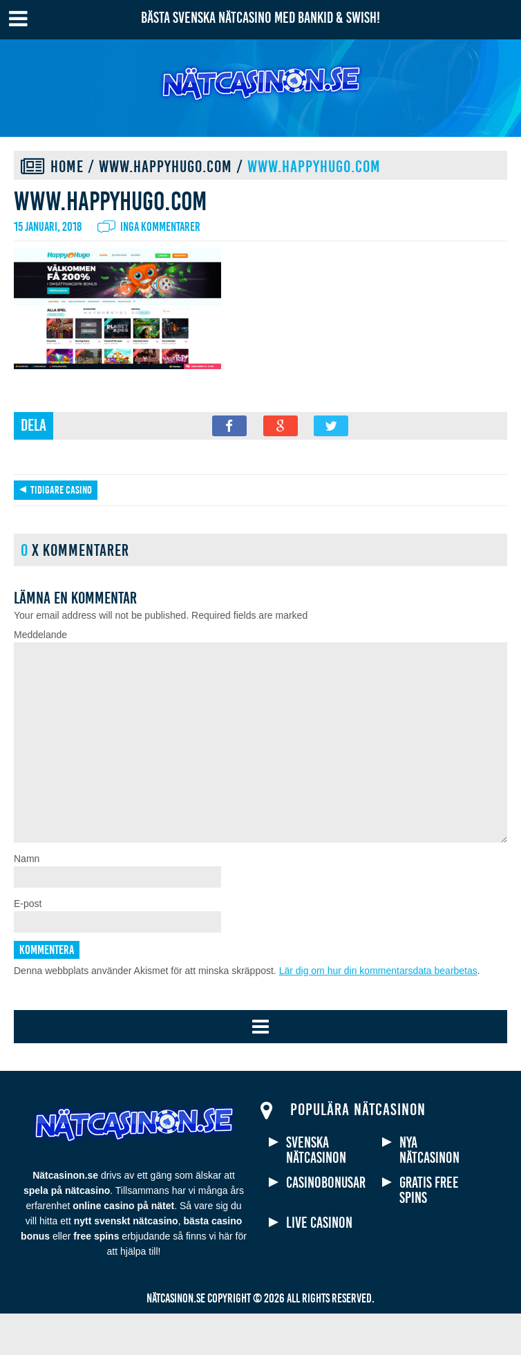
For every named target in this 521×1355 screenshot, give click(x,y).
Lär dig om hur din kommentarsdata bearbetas (378, 1012)
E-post (27, 945)
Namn (26, 900)
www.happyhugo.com (165, 167)
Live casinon (319, 1264)
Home (67, 167)
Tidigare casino (61, 490)
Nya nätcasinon (429, 1192)
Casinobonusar (326, 1224)
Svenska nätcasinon (316, 1192)
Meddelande (40, 634)
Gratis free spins (429, 1232)
